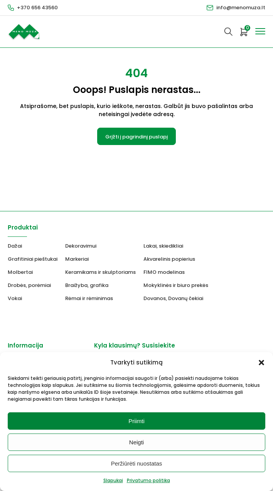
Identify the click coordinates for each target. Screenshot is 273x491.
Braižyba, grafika (86, 285)
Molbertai (20, 272)
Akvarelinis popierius (169, 259)
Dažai (15, 246)
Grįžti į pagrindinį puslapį (136, 136)
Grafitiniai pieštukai (32, 259)
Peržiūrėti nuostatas (136, 463)
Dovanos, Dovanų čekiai (173, 298)
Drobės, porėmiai (29, 285)
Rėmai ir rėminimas (89, 298)
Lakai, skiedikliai (163, 246)
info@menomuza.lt (240, 7)
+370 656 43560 (37, 7)
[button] (261, 362)
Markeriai (77, 259)
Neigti (136, 442)
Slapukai (113, 480)
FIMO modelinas (164, 272)
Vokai (15, 298)
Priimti (136, 421)
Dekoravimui (80, 246)
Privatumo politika (148, 480)
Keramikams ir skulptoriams (100, 272)
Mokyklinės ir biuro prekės (175, 285)
